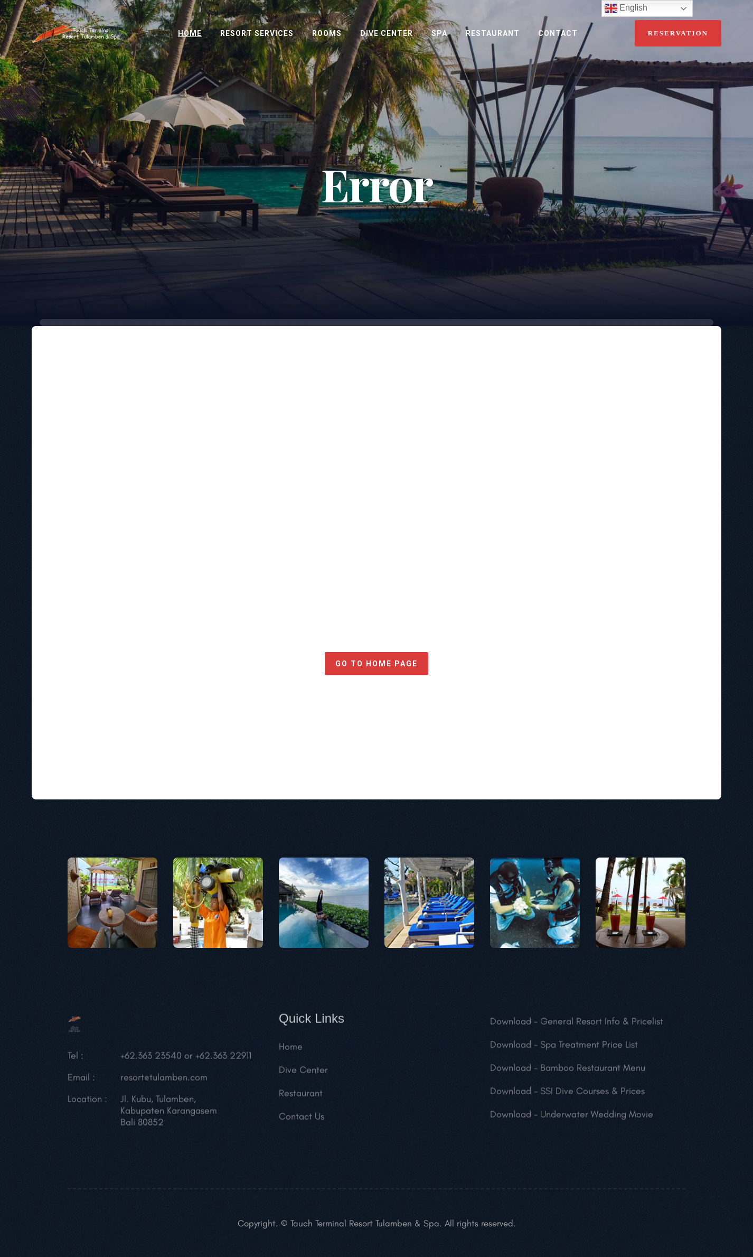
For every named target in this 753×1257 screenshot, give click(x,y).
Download (510, 1025)
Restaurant (301, 1097)
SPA (439, 33)
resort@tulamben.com (164, 1081)
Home (291, 1050)
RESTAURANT (493, 33)
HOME (190, 33)
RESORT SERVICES (257, 33)
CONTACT (558, 33)
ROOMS (327, 33)
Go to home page (376, 663)
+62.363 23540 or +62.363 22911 (185, 1059)
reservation (678, 33)
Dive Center (386, 33)
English (626, 8)
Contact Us (301, 1120)
